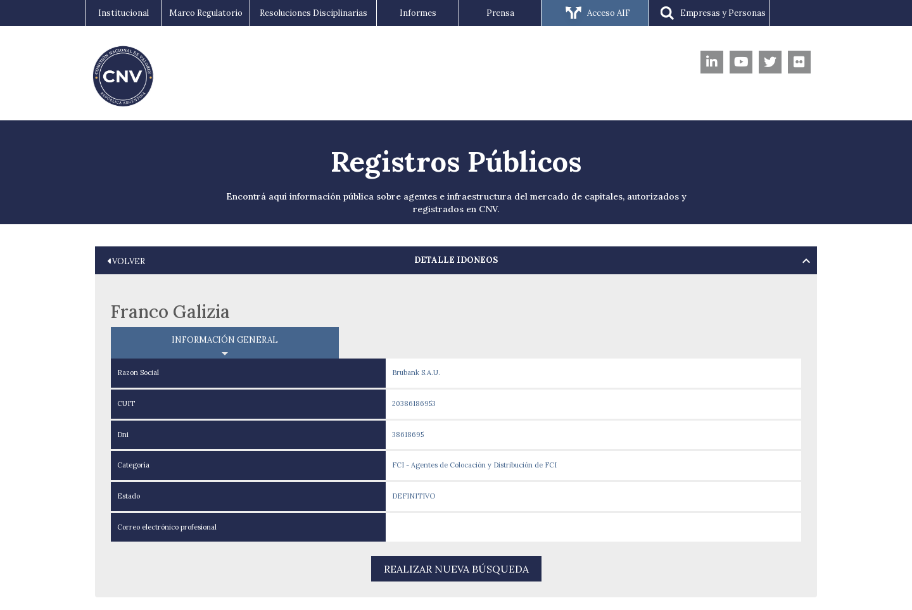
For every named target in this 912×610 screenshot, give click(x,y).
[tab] (456, 260)
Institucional (123, 13)
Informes (418, 13)
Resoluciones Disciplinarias (313, 13)
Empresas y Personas (709, 14)
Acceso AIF (595, 14)
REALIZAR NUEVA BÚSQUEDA (456, 568)
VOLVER (126, 261)
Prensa (500, 13)
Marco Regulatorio (206, 13)
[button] (456, 260)
